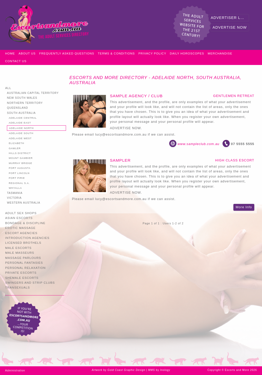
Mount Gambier (21, 158)
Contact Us (16, 61)
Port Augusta (19, 168)
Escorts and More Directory (108, 77)
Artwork (97, 370)
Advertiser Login (230, 18)
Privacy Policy (152, 53)
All (8, 88)
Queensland (17, 107)
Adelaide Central (23, 117)
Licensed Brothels (23, 242)
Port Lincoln (19, 173)
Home (10, 53)
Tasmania (15, 193)
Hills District (20, 153)
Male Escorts (18, 247)
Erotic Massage (20, 227)
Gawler (15, 148)
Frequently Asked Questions (66, 53)
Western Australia (23, 202)
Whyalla (15, 187)
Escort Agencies (21, 233)
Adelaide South (21, 133)
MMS (151, 370)
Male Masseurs (19, 252)
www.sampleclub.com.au (199, 144)
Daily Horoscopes (187, 53)
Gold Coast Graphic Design (126, 370)
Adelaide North (21, 128)
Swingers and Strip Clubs (30, 282)
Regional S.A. (19, 183)
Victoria (14, 197)
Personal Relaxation (25, 267)
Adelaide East (20, 122)
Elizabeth (16, 143)
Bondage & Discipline (25, 223)
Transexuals (17, 287)
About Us (27, 53)
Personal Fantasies (24, 262)
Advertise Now (230, 27)
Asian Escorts (18, 217)
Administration (15, 370)
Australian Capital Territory (33, 93)
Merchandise (220, 53)
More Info (244, 207)
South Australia (21, 113)
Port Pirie (17, 178)
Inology (165, 370)
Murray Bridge (20, 163)
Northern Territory (25, 103)
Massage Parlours (23, 257)
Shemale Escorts (21, 277)
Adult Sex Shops (21, 213)
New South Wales (22, 97)
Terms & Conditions (116, 53)
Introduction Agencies (27, 237)
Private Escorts (21, 272)
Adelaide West (20, 138)
